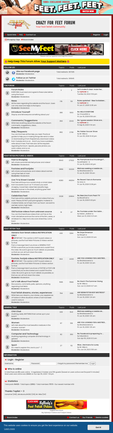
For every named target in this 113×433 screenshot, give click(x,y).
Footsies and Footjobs (22, 168)
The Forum (9, 85)
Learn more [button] (9, 429)
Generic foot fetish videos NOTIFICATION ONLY (31, 234)
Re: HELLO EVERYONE (85, 112)
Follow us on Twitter (26, 78)
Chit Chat (16, 311)
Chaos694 (84, 114)
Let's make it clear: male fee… (90, 89)
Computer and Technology (24, 333)
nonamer (8, 394)
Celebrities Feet (19, 195)
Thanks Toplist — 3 (14, 391)
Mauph (82, 235)
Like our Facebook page (28, 71)
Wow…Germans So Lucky (88, 345)
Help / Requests (19, 131)
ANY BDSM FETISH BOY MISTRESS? (91, 292)
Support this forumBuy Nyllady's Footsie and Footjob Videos (56, 407)
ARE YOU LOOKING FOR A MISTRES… (91, 258)
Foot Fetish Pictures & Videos (18, 156)
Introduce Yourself (20, 112)
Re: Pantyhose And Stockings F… (91, 159)
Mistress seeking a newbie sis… (90, 168)
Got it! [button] (98, 427)
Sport (14, 345)
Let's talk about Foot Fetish (25, 281)
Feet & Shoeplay (19, 159)
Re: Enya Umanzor (85, 232)
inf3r (72, 384)
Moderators (29, 74)
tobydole (83, 336)
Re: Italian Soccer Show (87, 131)
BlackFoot (83, 198)
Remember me (83, 363)
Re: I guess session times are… (90, 120)
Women (15, 322)
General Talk (10, 307)
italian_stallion (86, 214)
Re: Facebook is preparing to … (90, 333)
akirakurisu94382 (24, 394)
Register (19, 359)
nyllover (83, 92)
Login (10, 359)
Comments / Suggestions (24, 120)
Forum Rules (17, 89)
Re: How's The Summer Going (89, 281)
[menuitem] (20, 35)
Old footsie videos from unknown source (31, 211)
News (14, 100)
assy (82, 182)
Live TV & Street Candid (23, 179)
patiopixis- (84, 162)
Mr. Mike (83, 134)
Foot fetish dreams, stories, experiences (31, 292)
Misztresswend (85, 171)
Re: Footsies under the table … (90, 211)
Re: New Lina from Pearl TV (88, 195)
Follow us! (9, 67)
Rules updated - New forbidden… (91, 100)
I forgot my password (66, 363)
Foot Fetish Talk (12, 228)
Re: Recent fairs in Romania (89, 179)
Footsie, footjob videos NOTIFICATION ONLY (32, 258)
